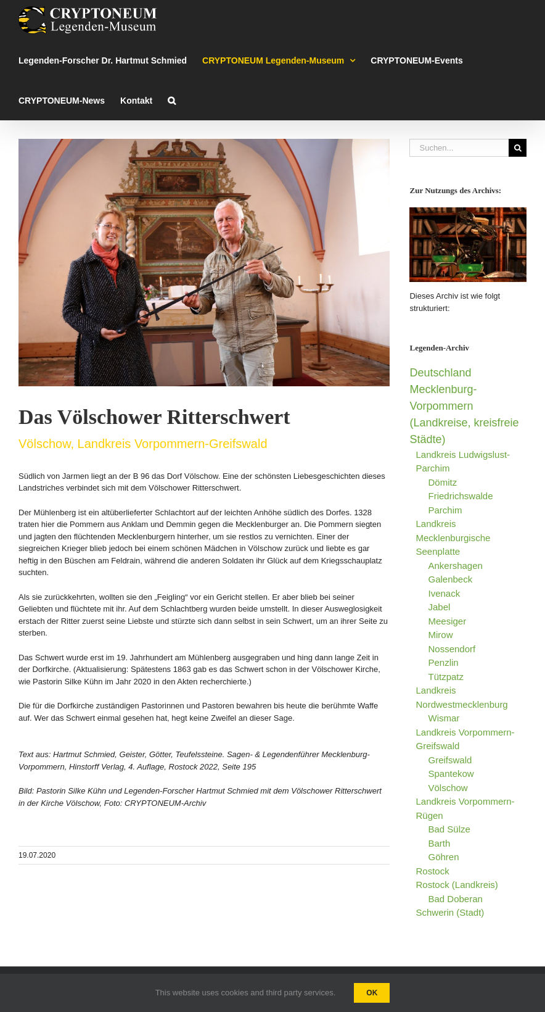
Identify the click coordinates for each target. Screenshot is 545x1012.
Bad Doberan (455, 899)
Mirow (440, 634)
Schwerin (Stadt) (450, 912)
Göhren (443, 857)
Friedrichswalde (460, 496)
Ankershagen (455, 565)
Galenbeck (450, 579)
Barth (439, 843)
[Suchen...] (459, 148)
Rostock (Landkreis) (457, 884)
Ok (371, 993)
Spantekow (450, 773)
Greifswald (450, 760)
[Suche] (518, 148)
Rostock (432, 871)
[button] (172, 100)
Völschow (447, 787)
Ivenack (444, 593)
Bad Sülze (449, 829)
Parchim (445, 510)
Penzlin (443, 662)
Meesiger (447, 621)
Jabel (439, 607)
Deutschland (440, 373)
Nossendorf (451, 649)
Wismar (443, 718)
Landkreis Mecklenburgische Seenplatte (453, 537)
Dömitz (442, 482)
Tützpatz (446, 676)
